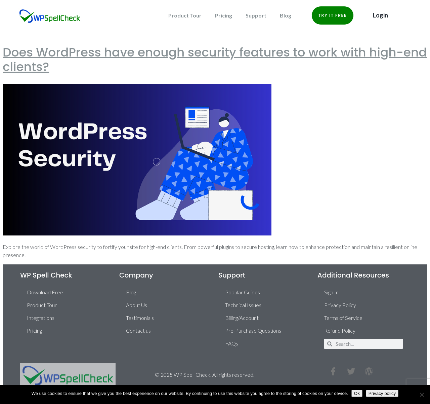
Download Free (45, 292)
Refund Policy (339, 330)
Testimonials (140, 318)
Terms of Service (343, 318)
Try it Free (332, 15)
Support (256, 15)
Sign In (331, 292)
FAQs (231, 343)
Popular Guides (242, 292)
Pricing (223, 15)
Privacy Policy (340, 305)
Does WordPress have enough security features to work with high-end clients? (215, 59)
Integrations (40, 318)
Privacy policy (382, 393)
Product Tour (185, 15)
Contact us (138, 330)
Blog (285, 15)
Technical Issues (243, 305)
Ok (357, 393)
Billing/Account (242, 318)
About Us (136, 305)
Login (380, 15)
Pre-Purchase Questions (253, 330)
